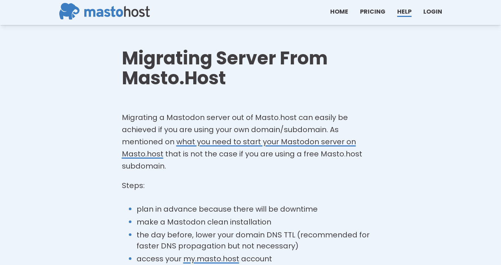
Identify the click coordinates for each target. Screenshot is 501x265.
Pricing (372, 11)
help (404, 11)
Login (432, 11)
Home (339, 11)
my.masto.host (211, 259)
